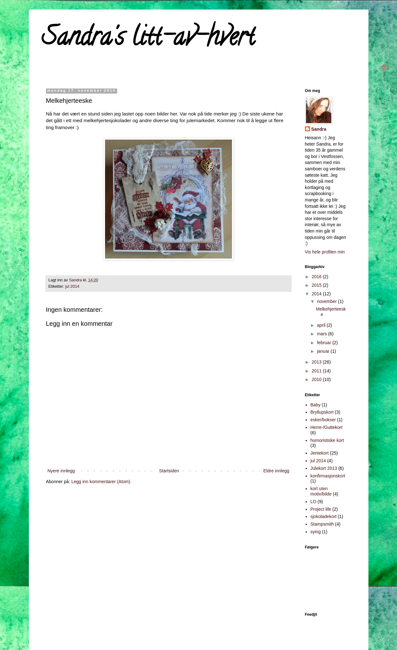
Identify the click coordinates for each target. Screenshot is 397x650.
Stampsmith (322, 524)
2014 (317, 293)
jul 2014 (72, 286)
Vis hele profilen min (325, 251)
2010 (317, 379)
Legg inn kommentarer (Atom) (100, 481)
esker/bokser (323, 419)
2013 (317, 361)
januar (324, 351)
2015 (317, 285)
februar (324, 342)
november (327, 301)
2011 (317, 370)
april (322, 325)
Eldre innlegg (276, 470)
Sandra (318, 129)
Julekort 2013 (323, 468)
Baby (315, 404)
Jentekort (319, 453)
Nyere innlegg (61, 470)
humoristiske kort (327, 440)
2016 (317, 276)
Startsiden (169, 470)
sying (315, 531)
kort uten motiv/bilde (321, 491)
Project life (320, 509)
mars (322, 333)
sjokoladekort (323, 516)
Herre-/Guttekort (326, 427)
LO (313, 501)
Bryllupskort (322, 412)
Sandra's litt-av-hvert (148, 39)
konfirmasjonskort (327, 475)
